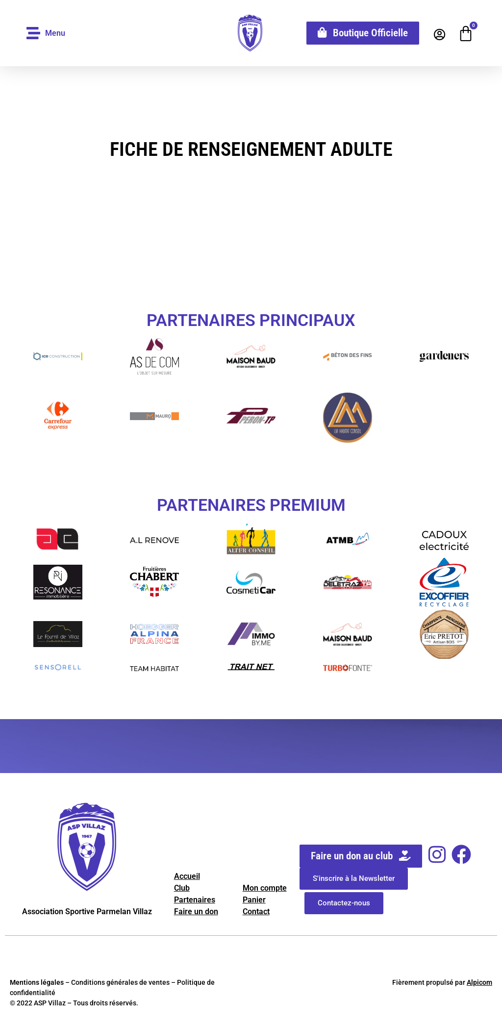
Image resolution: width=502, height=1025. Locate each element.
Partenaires (194, 899)
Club (182, 888)
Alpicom (479, 982)
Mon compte (265, 888)
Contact (256, 911)
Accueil (187, 876)
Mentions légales (37, 982)
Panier (254, 899)
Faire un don (196, 911)
